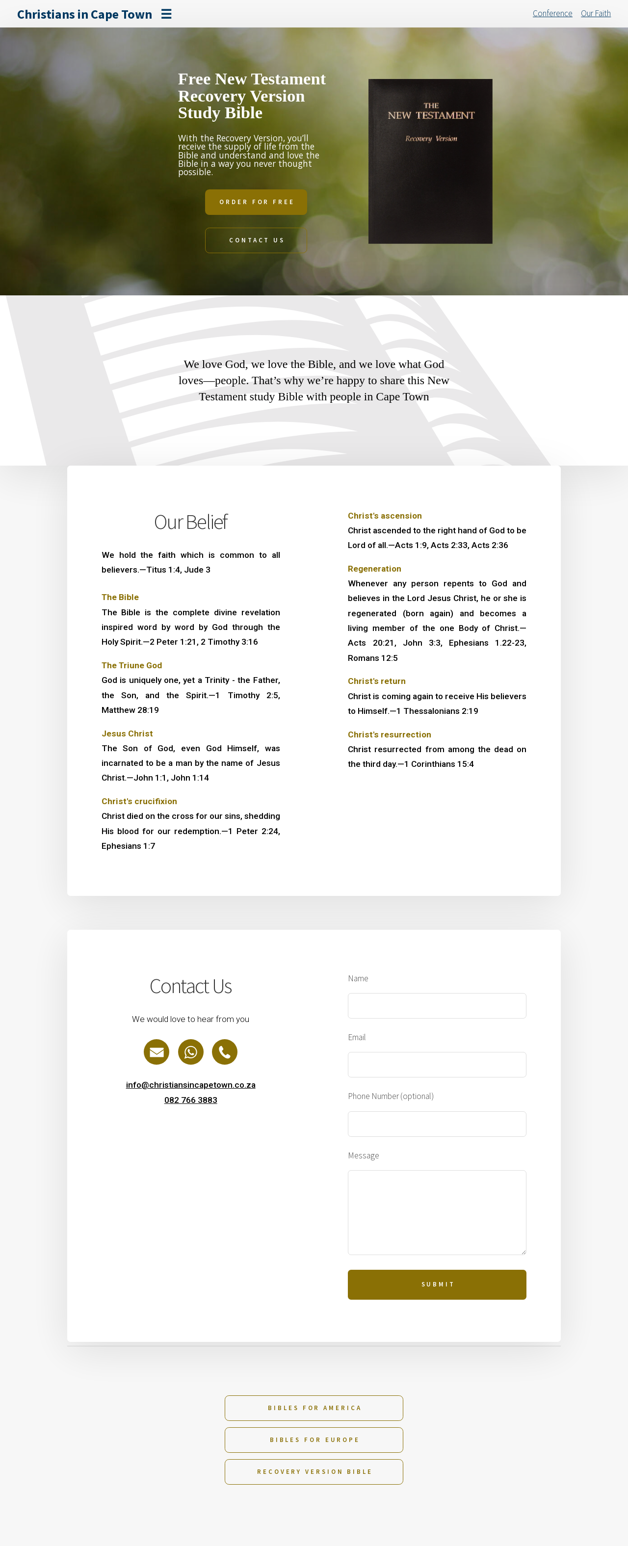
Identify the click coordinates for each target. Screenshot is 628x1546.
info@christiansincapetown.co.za (191, 1085)
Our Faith (596, 13)
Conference (553, 13)
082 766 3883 (190, 1100)
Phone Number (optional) (391, 1096)
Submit (438, 1284)
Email (357, 1037)
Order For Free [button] (257, 202)
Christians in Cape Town (84, 14)
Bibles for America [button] (315, 1408)
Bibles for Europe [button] (315, 1440)
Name (358, 978)
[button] (156, 1052)
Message (363, 1155)
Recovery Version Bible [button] (315, 1471)
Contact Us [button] (257, 240)
